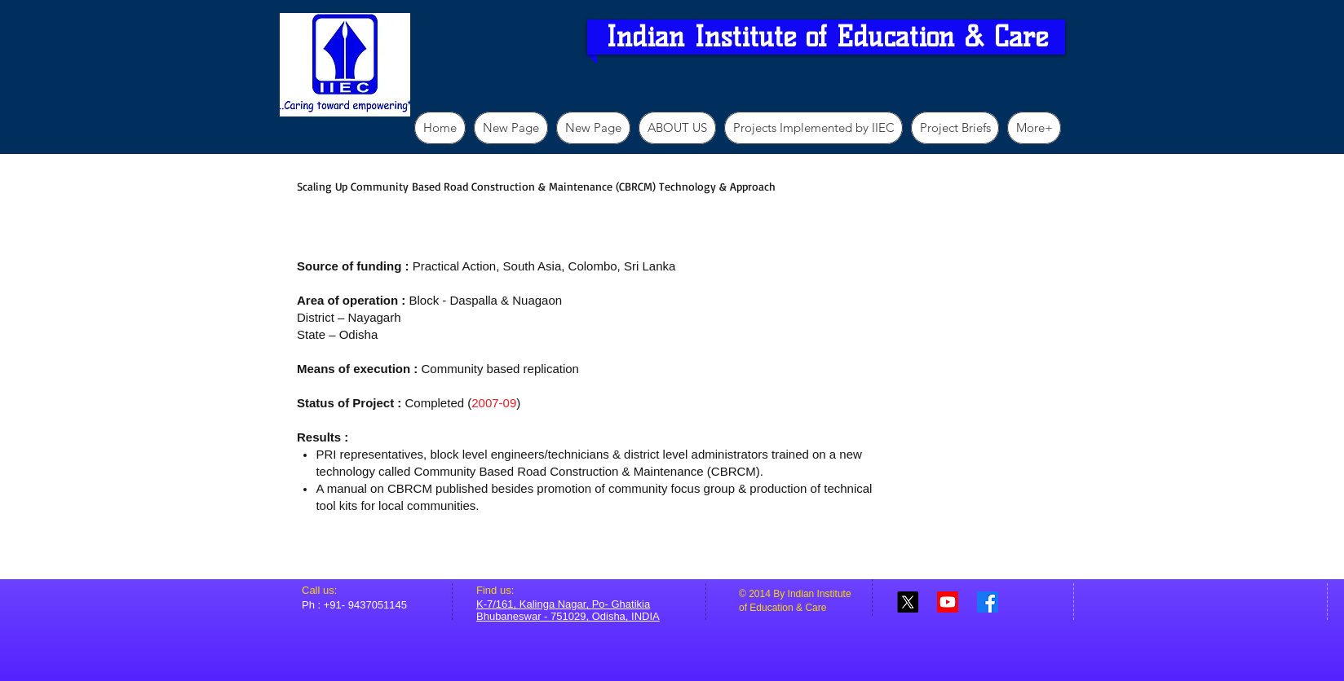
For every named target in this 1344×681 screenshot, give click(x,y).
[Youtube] (947, 602)
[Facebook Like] (1033, 599)
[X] (907, 602)
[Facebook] (987, 602)
